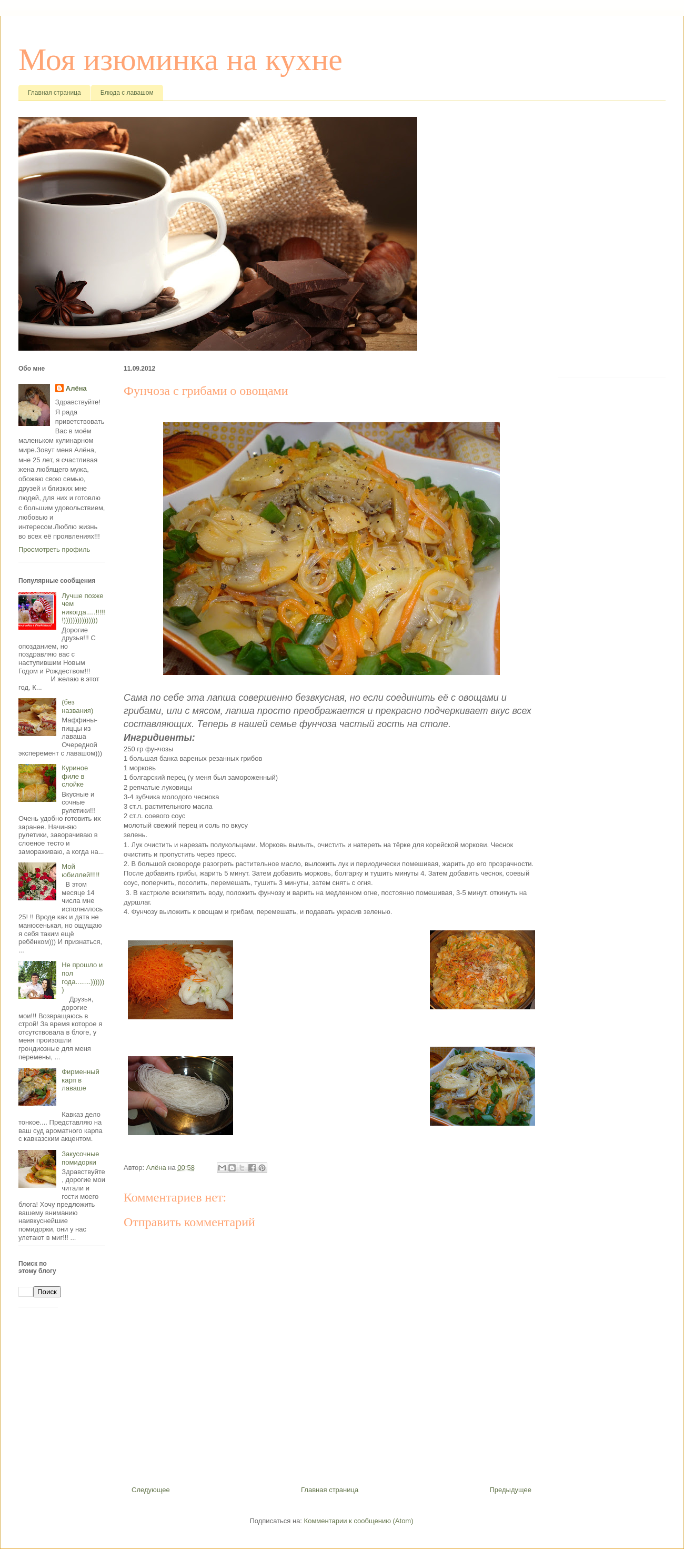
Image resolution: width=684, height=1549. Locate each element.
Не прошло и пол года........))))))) (83, 977)
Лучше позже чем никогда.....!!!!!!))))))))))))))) (83, 608)
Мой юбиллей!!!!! (80, 870)
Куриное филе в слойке (75, 776)
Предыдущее (510, 1490)
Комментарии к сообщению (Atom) (359, 1521)
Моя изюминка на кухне (180, 59)
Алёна (76, 388)
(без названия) (77, 706)
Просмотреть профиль (54, 549)
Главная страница (54, 92)
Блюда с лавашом (127, 92)
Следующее (151, 1490)
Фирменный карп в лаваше (80, 1080)
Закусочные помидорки (80, 1158)
